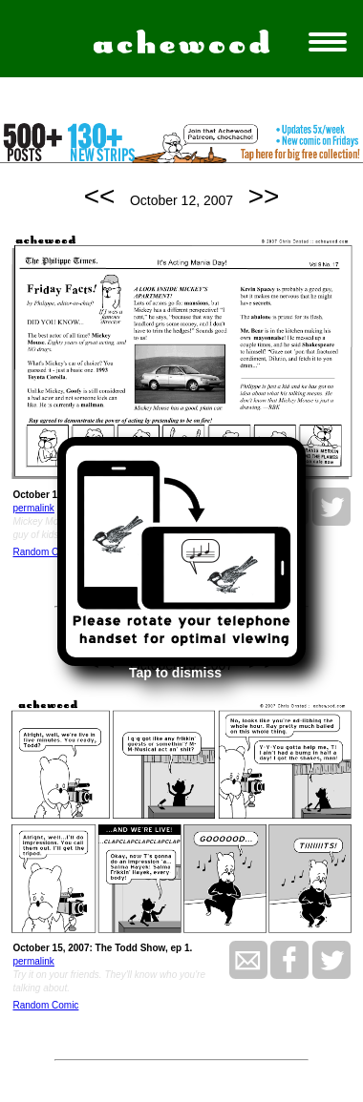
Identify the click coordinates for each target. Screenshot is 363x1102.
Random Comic (45, 552)
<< (100, 196)
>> (264, 196)
